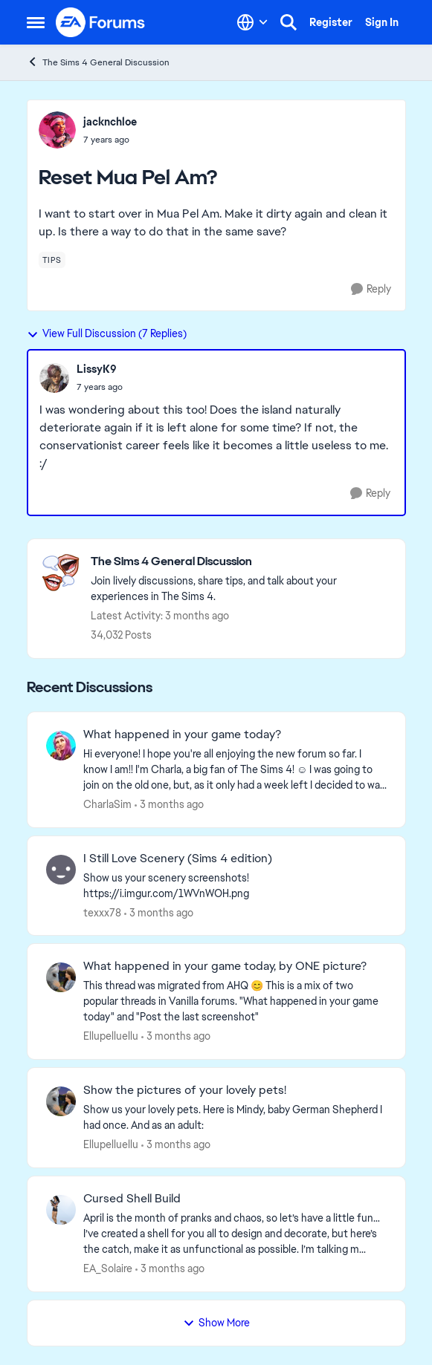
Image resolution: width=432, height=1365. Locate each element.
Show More (216, 1322)
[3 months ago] (169, 804)
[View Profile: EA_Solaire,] (61, 1210)
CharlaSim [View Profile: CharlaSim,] (107, 804)
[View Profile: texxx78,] (61, 870)
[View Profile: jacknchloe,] (57, 130)
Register (330, 22)
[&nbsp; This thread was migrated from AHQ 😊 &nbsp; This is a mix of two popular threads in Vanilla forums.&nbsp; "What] (235, 1001)
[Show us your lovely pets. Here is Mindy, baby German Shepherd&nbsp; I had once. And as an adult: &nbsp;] (235, 1117)
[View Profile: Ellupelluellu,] (61, 977)
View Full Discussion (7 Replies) (107, 333)
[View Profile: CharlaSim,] (61, 745)
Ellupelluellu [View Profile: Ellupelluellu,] (110, 1036)
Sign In (382, 22)
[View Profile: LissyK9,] (54, 378)
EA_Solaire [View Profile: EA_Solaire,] (107, 1268)
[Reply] (371, 289)
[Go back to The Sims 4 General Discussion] (240, 562)
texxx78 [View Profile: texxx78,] (102, 912)
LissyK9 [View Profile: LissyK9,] (97, 369)
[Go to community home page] (101, 22)
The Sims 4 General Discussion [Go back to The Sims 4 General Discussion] (98, 62)
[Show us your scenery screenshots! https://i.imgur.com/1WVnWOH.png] (235, 885)
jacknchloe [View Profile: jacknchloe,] (110, 121)
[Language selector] (252, 22)
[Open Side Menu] (35, 22)
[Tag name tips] (52, 260)
